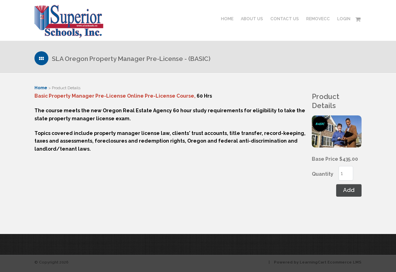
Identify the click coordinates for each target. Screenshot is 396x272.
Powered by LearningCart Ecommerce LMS (318, 262)
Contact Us (284, 18)
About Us (252, 18)
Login (343, 18)
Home (227, 18)
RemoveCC (318, 18)
